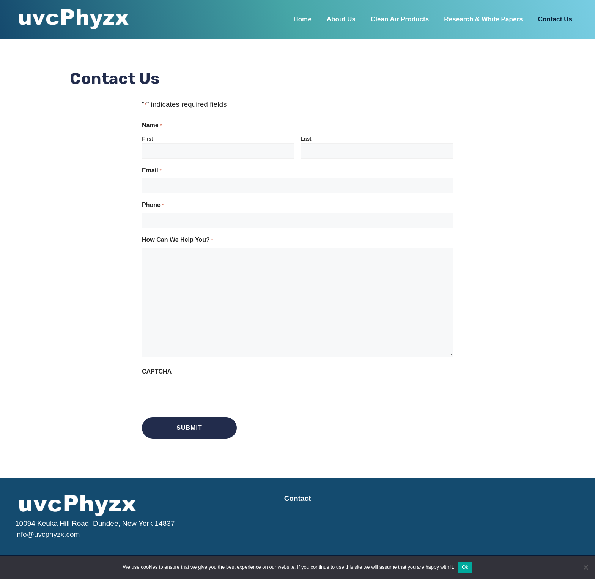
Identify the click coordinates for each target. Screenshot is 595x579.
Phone (153, 205)
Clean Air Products (400, 19)
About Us (341, 19)
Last (306, 139)
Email (151, 171)
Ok (465, 567)
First (147, 139)
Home (302, 19)
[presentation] (199, 394)
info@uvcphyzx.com (47, 534)
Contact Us (555, 19)
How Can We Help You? (177, 240)
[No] (585, 567)
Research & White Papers (483, 19)
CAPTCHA (157, 371)
